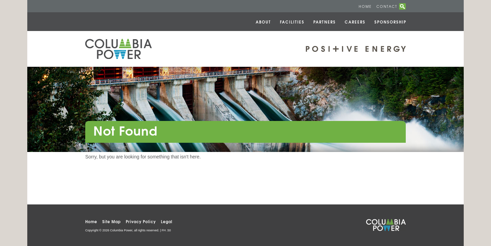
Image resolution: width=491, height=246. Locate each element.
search (402, 6)
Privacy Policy (141, 221)
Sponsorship (390, 22)
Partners (324, 22)
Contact (386, 6)
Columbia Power (118, 49)
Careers (355, 22)
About (263, 22)
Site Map (111, 221)
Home (365, 6)
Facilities (292, 22)
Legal (167, 221)
